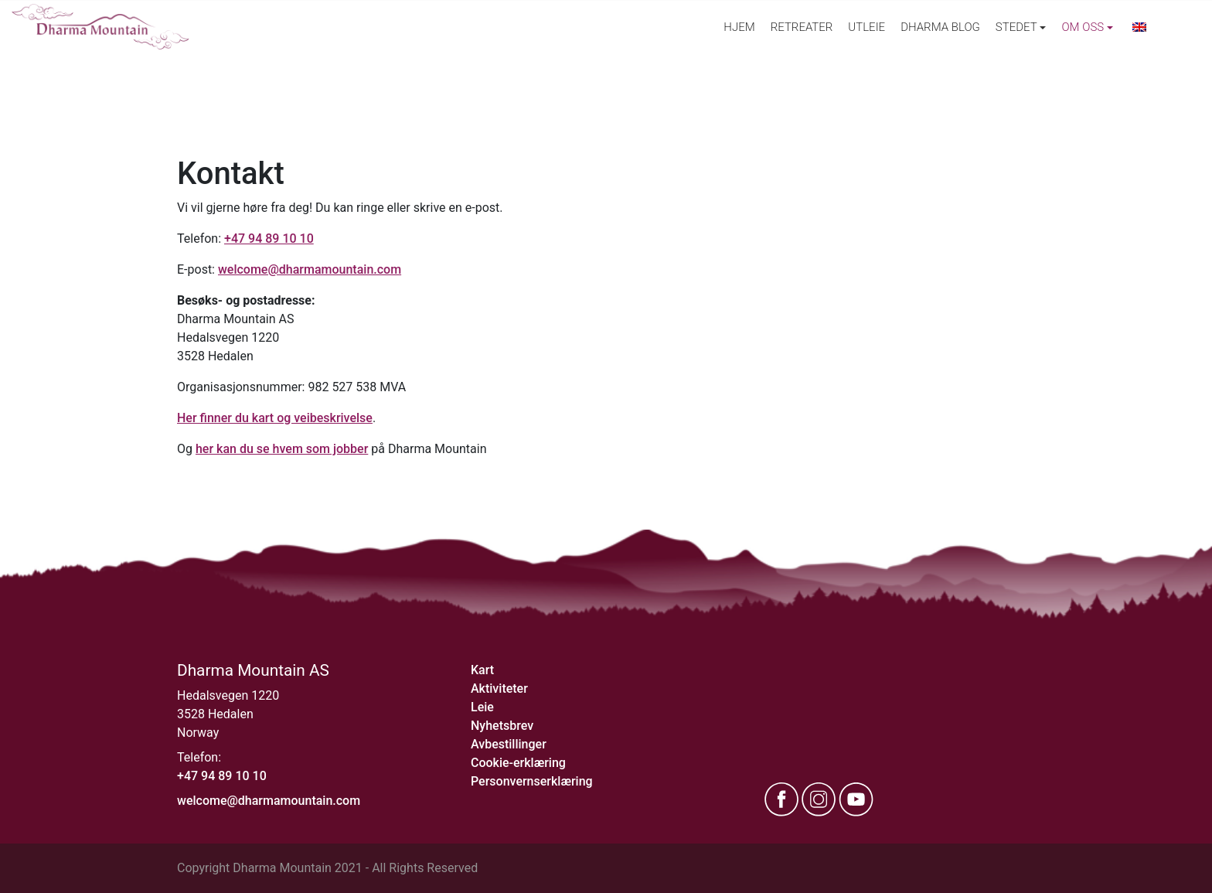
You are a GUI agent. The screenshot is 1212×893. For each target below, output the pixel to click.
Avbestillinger (508, 744)
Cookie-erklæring (518, 762)
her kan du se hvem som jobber (282, 448)
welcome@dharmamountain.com (309, 269)
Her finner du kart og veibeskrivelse (275, 418)
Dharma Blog (940, 27)
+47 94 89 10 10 (269, 238)
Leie (482, 707)
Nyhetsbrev (502, 725)
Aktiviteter (499, 688)
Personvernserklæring (532, 781)
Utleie (866, 27)
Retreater (802, 27)
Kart (482, 670)
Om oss (1082, 27)
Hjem (738, 27)
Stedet (1016, 27)
